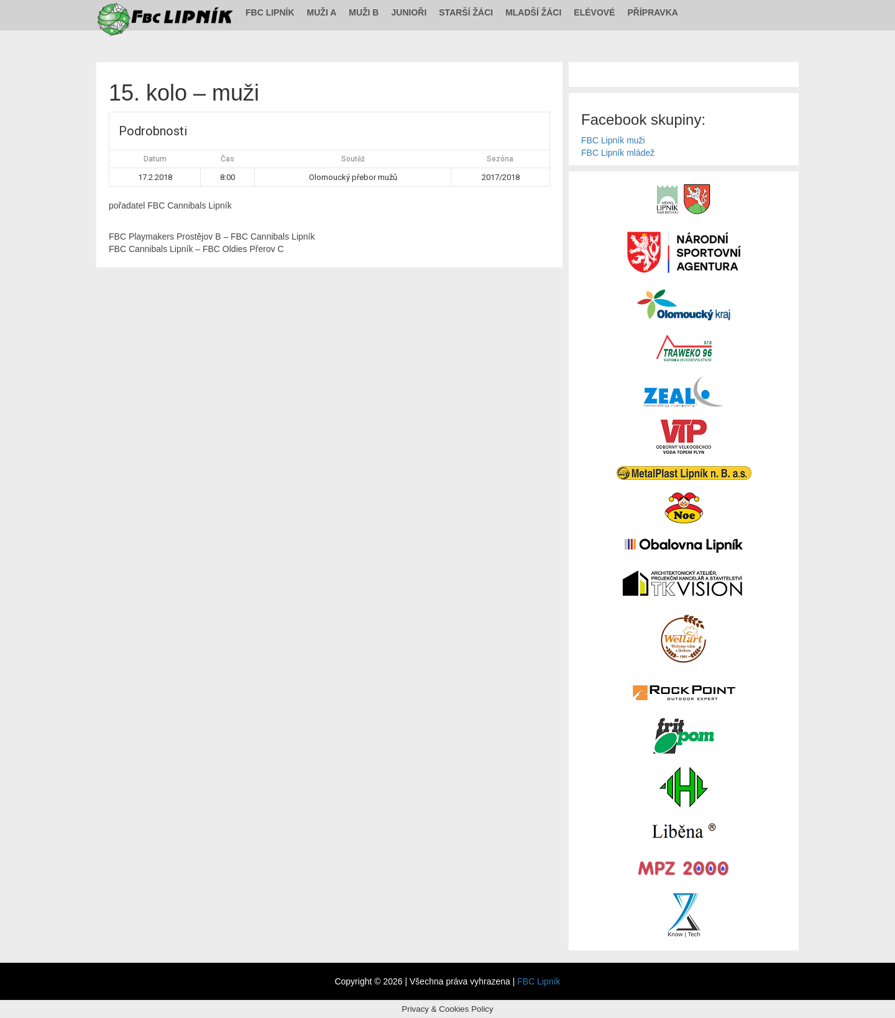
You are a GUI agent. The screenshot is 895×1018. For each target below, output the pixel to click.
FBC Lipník (270, 12)
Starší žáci (466, 12)
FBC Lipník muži (613, 140)
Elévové (594, 12)
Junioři (408, 12)
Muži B (364, 12)
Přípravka (653, 12)
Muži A (322, 12)
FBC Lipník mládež (617, 153)
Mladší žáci (533, 12)
